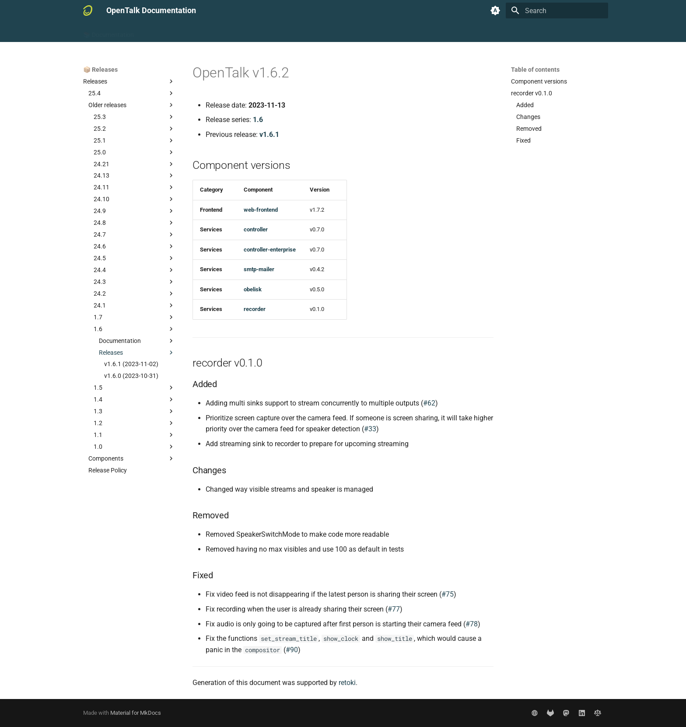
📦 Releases (275, 31)
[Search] (557, 10)
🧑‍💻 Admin (189, 31)
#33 (370, 429)
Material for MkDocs (135, 713)
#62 (429, 403)
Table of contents (535, 69)
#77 (394, 609)
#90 (292, 650)
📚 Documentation (108, 31)
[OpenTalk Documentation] (88, 10)
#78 (472, 624)
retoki (347, 682)
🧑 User (154, 31)
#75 (447, 594)
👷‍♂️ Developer (230, 31)
